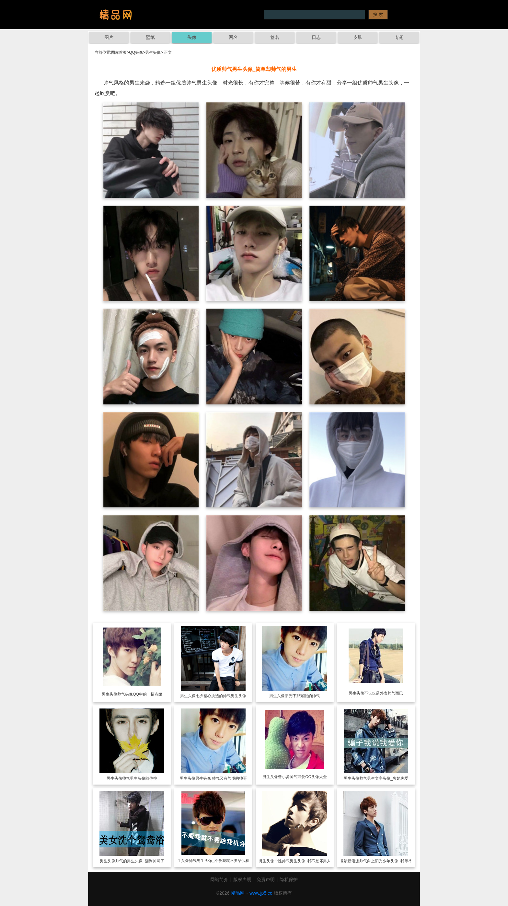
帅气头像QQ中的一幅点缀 (139, 694)
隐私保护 (289, 879)
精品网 (238, 893)
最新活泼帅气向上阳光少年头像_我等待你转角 (384, 861)
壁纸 (150, 37)
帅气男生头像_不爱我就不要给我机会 (221, 860)
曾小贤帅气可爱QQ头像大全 (302, 777)
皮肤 (357, 37)
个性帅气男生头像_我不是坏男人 (302, 861)
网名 (233, 37)
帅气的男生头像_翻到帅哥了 (139, 861)
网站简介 (219, 879)
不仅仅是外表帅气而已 (383, 693)
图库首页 (119, 52)
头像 (191, 37)
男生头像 (153, 52)
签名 (274, 37)
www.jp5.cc (260, 893)
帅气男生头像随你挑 (139, 778)
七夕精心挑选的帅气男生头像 (221, 696)
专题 (399, 37)
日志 (316, 37)
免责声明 (266, 879)
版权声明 (242, 879)
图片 (108, 37)
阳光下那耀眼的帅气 (302, 696)
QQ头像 (136, 52)
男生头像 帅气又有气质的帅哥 (221, 778)
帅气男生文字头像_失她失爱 (383, 778)
